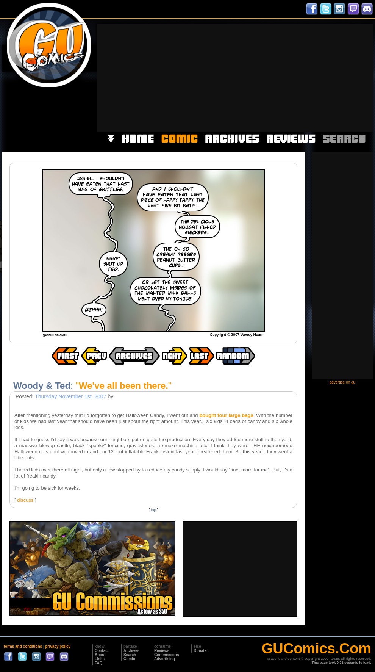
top (153, 510)
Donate (200, 651)
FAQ (99, 663)
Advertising (164, 659)
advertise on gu (342, 382)
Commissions (166, 655)
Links (100, 659)
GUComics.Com (316, 648)
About (100, 655)
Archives (131, 651)
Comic (129, 659)
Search (129, 655)
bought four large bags (226, 415)
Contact (102, 651)
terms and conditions (23, 646)
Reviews (161, 651)
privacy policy (57, 646)
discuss (25, 500)
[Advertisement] (275, 77)
